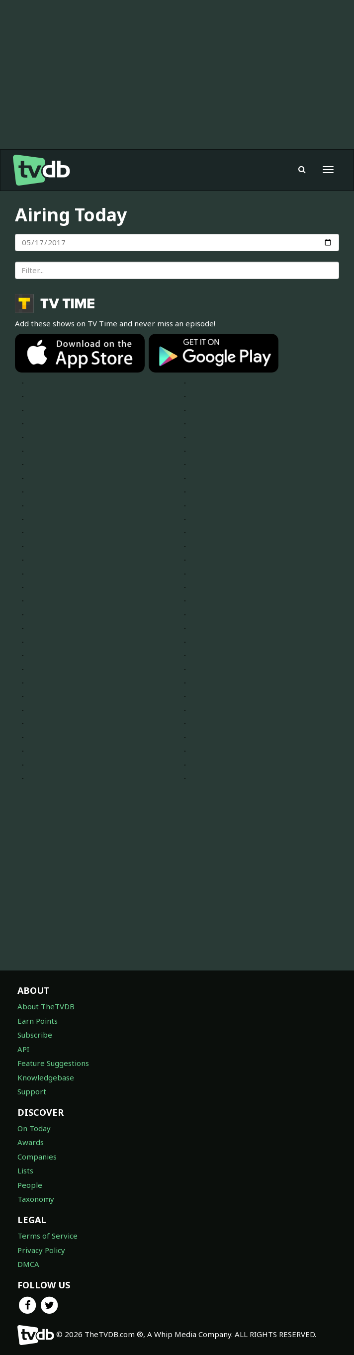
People (29, 1185)
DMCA (28, 1264)
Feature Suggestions (53, 1063)
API (23, 1049)
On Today (34, 1128)
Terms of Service (47, 1236)
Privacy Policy (41, 1250)
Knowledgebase (45, 1077)
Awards (30, 1142)
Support (31, 1091)
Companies (37, 1156)
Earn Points (37, 1021)
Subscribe (34, 1035)
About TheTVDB (46, 1006)
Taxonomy (35, 1199)
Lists (25, 1170)
